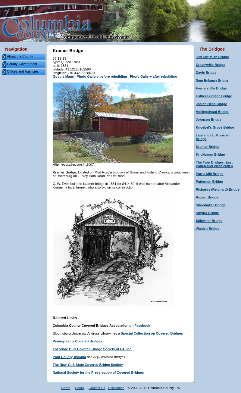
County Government (22, 64)
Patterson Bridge (209, 181)
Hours (79, 388)
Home (65, 388)
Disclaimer (116, 388)
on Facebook (139, 325)
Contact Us (97, 388)
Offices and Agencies (23, 71)
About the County (20, 56)
